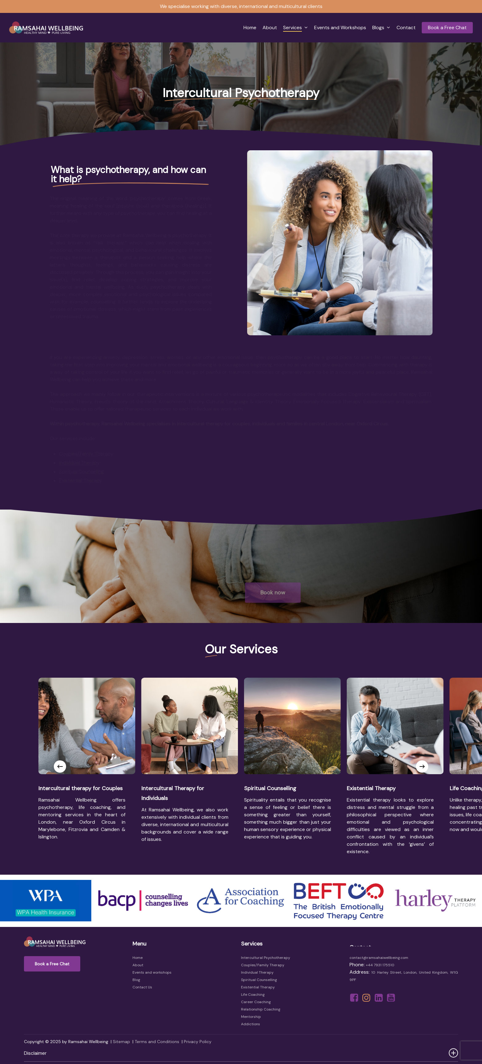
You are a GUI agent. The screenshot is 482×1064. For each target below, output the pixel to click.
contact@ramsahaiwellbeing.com (379, 957)
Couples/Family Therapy (262, 965)
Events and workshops (152, 972)
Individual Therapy (257, 972)
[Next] (422, 766)
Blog (136, 979)
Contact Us (142, 987)
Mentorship (251, 1016)
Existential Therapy (258, 987)
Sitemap (121, 1041)
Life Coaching (253, 994)
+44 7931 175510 (380, 965)
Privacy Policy (197, 1041)
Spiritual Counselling (259, 979)
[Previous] (60, 766)
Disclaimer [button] (241, 1053)
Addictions (250, 1024)
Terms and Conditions (157, 1041)
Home (137, 957)
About (137, 965)
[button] (52, 963)
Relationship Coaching (260, 1009)
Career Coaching (256, 1001)
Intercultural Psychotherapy (265, 957)
